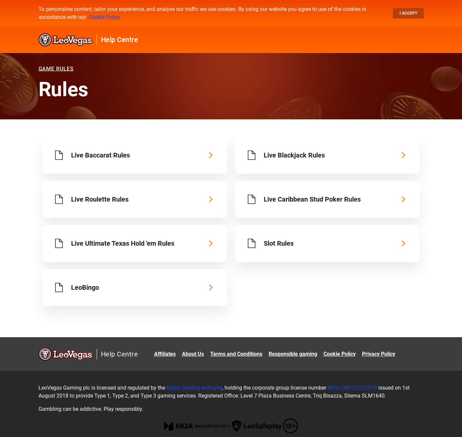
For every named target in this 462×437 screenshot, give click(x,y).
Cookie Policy (104, 17)
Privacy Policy (378, 354)
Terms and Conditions (236, 354)
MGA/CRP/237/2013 (352, 388)
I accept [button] (408, 13)
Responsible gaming (293, 354)
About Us (193, 354)
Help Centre (119, 40)
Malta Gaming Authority (194, 388)
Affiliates (165, 354)
